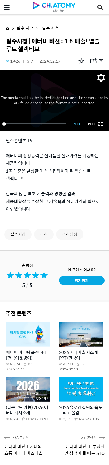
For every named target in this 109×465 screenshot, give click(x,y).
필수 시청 (25, 28)
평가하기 (82, 280)
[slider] (35, 124)
